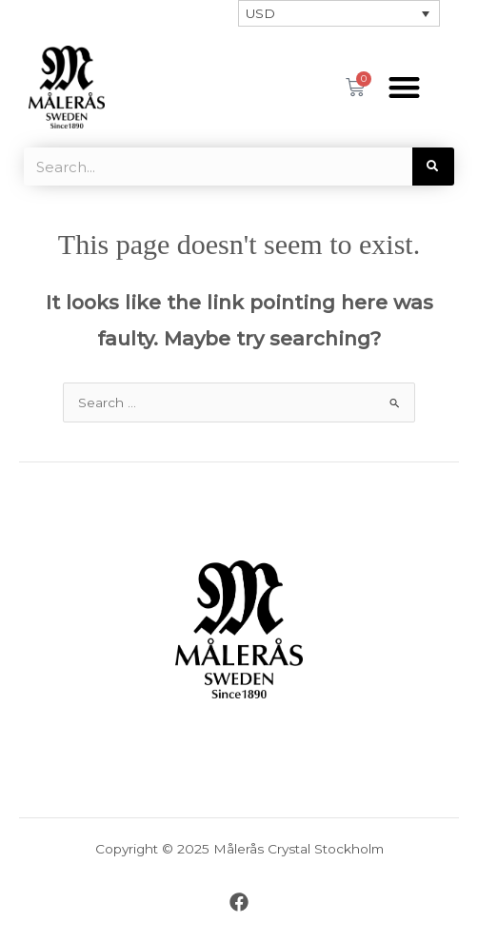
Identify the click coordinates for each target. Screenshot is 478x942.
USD (260, 13)
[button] (405, 87)
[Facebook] (239, 902)
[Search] (433, 166)
